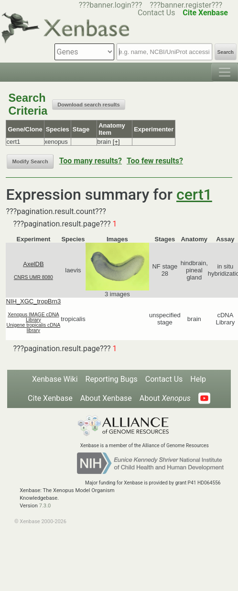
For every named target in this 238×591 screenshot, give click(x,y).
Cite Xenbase (50, 398)
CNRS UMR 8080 (33, 277)
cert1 (194, 194)
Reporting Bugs (112, 379)
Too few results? (155, 160)
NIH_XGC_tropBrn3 (33, 301)
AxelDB (33, 264)
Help (198, 379)
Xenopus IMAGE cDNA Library (33, 317)
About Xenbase (106, 398)
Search (225, 52)
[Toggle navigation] (224, 72)
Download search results (88, 104)
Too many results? (90, 160)
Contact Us (164, 379)
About (165, 398)
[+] (116, 141)
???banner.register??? (186, 5)
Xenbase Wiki (55, 379)
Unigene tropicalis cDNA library (34, 327)
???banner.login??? (110, 5)
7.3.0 (45, 506)
